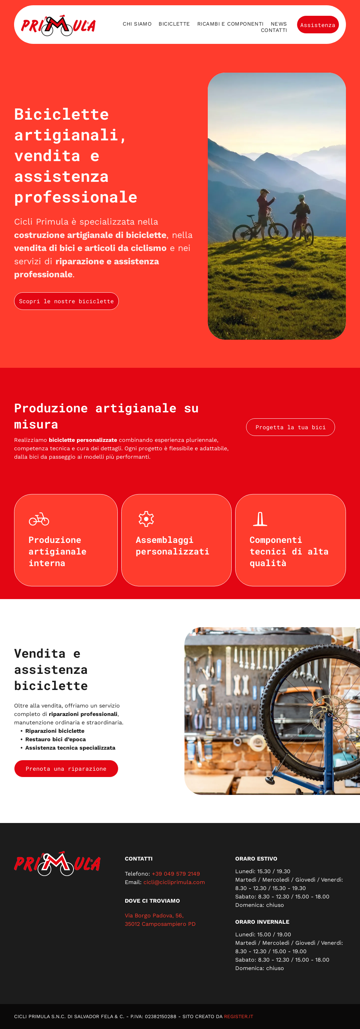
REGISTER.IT (238, 1016)
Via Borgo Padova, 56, (154, 915)
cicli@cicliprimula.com (174, 882)
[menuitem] (137, 24)
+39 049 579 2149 (176, 873)
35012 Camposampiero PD (160, 924)
